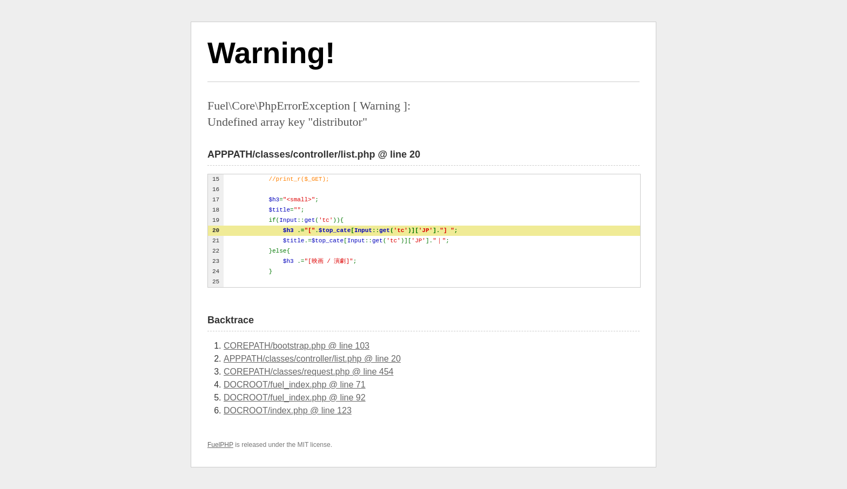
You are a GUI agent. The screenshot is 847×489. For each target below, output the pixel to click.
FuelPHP (220, 445)
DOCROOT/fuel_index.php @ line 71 (295, 384)
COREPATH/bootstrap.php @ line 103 (296, 345)
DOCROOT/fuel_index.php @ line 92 (295, 397)
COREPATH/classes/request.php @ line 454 (308, 371)
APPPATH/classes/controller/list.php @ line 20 (312, 358)
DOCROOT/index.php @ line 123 (288, 410)
